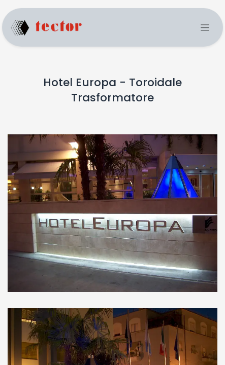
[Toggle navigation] (205, 28)
